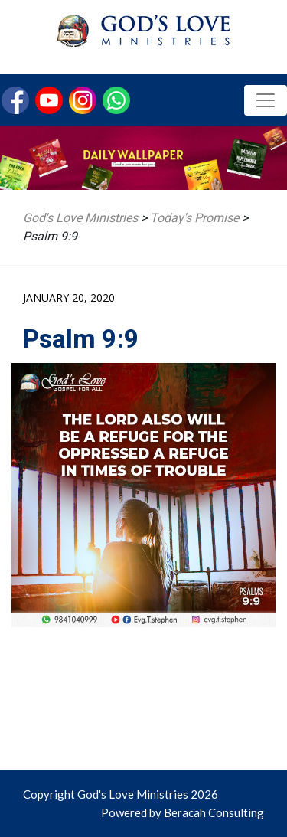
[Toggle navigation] (265, 100)
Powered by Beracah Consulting (182, 812)
